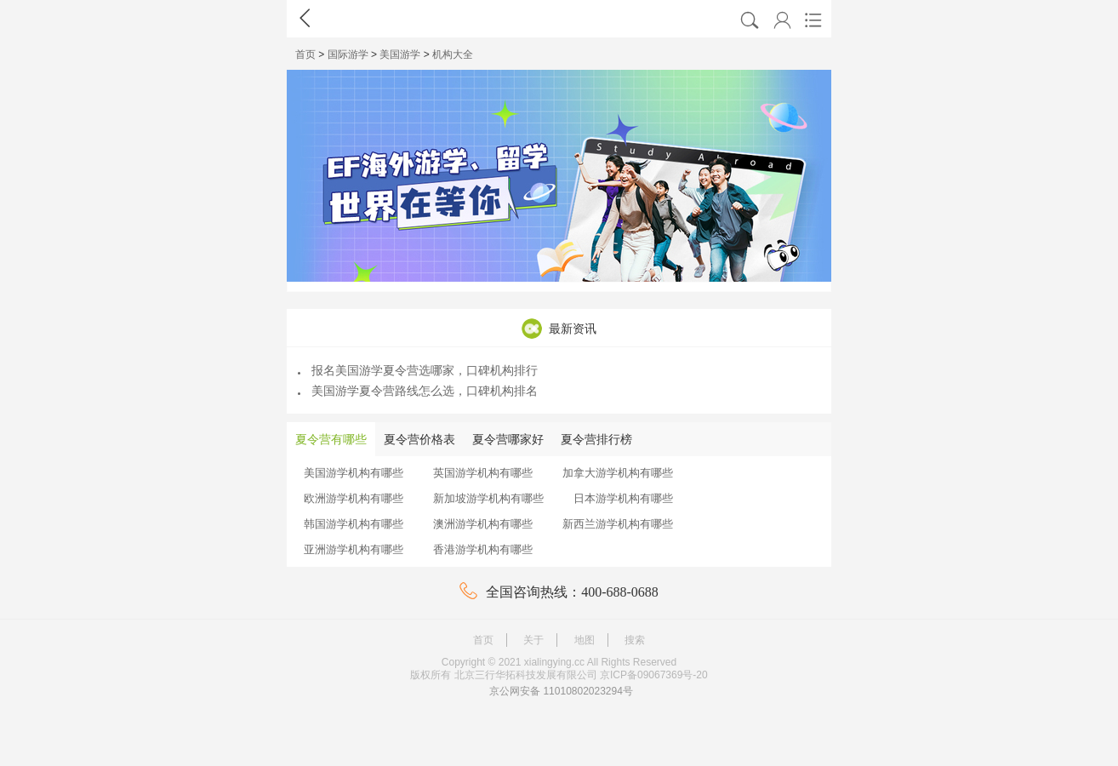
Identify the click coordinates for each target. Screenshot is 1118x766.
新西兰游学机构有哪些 (617, 523)
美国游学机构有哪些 (353, 472)
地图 (584, 640)
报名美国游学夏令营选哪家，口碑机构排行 (418, 370)
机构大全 (452, 54)
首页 (305, 54)
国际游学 (348, 54)
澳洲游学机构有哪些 (483, 523)
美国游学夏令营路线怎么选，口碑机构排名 (418, 390)
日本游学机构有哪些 (623, 498)
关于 (533, 640)
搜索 (635, 640)
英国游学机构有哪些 (483, 472)
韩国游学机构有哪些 (353, 523)
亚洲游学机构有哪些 (353, 549)
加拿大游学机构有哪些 (617, 472)
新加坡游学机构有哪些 (488, 498)
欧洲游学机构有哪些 (353, 498)
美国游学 (399, 54)
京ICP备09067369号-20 (654, 675)
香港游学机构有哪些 (483, 549)
